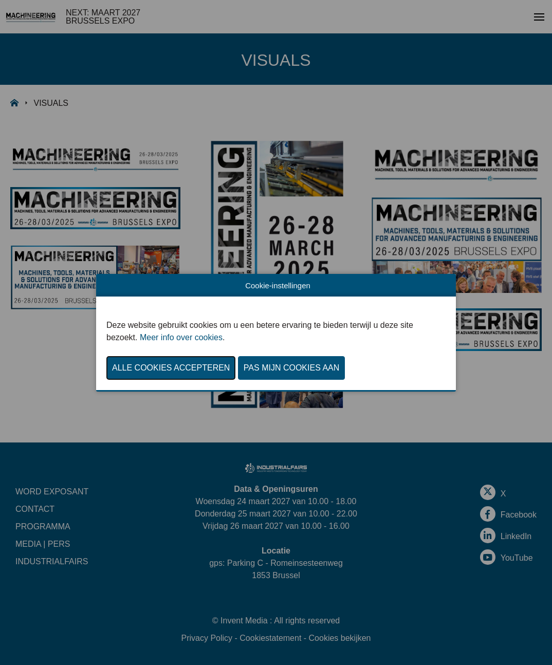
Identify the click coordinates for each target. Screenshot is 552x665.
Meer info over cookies (181, 337)
